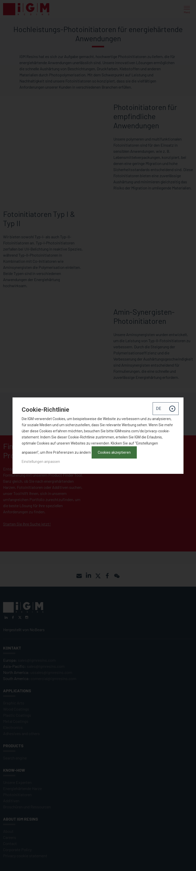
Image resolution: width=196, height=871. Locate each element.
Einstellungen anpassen (41, 462)
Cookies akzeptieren (114, 452)
